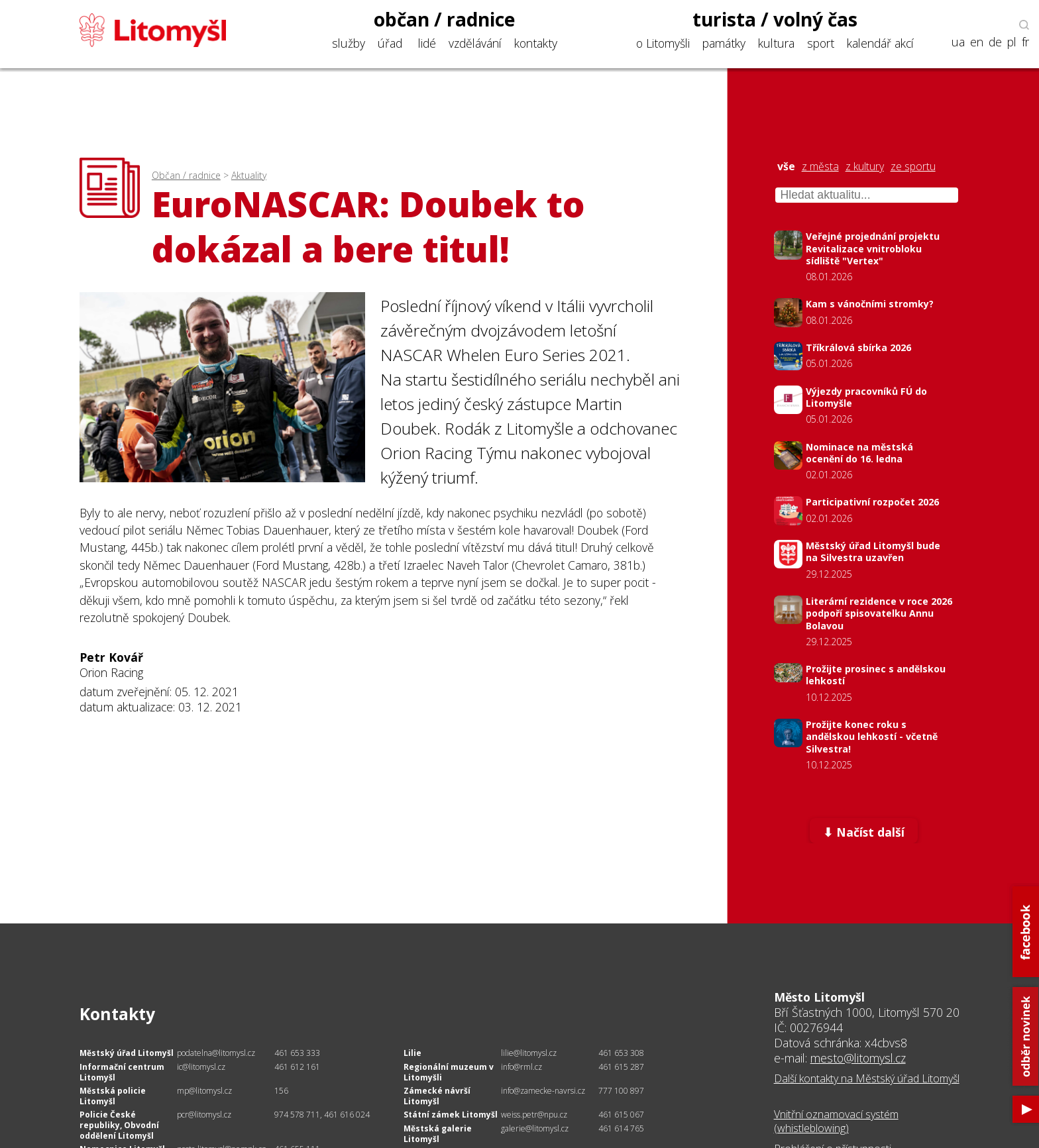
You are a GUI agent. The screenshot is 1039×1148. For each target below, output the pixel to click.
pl (1011, 42)
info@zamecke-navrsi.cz (543, 1090)
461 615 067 (621, 1114)
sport (820, 43)
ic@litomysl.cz (201, 1066)
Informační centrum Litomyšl (122, 1072)
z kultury (865, 167)
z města (820, 167)
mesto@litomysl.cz (858, 1058)
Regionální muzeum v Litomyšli (449, 1072)
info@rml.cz (521, 1066)
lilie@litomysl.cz (529, 1053)
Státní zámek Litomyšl (451, 1114)
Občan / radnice (186, 175)
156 (281, 1090)
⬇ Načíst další (863, 832)
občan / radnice (445, 19)
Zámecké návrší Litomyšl (437, 1096)
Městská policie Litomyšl (113, 1096)
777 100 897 (621, 1090)
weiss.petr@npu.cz (534, 1114)
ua (958, 42)
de (995, 42)
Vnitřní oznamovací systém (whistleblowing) (836, 1121)
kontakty (535, 43)
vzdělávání (475, 43)
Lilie (412, 1053)
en (976, 42)
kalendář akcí (880, 43)
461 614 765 (621, 1128)
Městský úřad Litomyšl (127, 1053)
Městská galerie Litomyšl (438, 1134)
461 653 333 (297, 1053)
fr (1025, 42)
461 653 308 (621, 1053)
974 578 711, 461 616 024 (322, 1114)
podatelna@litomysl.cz (216, 1053)
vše (786, 167)
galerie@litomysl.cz (535, 1128)
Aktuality (248, 175)
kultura (776, 43)
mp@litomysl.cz (204, 1090)
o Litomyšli (663, 43)
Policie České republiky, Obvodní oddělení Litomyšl (119, 1125)
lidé (427, 43)
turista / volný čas (774, 19)
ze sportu (913, 167)
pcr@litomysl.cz (204, 1114)
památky (723, 43)
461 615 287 (621, 1066)
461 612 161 (297, 1066)
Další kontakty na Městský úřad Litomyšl (866, 1078)
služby (348, 43)
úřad (390, 43)
